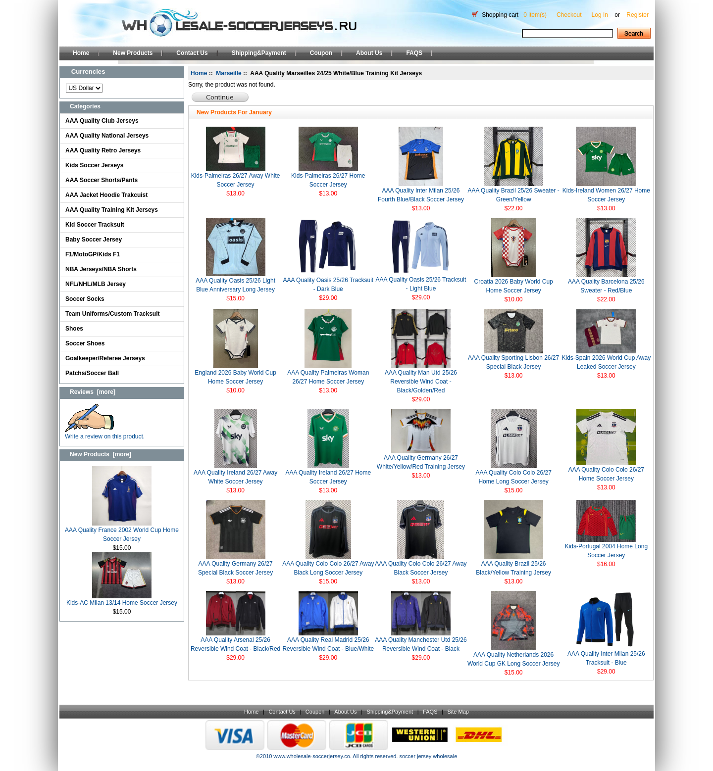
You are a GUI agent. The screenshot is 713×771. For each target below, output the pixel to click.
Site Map (457, 712)
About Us (369, 52)
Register (637, 14)
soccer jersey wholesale (428, 756)
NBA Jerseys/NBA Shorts (101, 269)
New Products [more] (100, 454)
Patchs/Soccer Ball (92, 373)
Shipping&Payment (259, 52)
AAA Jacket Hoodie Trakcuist (106, 195)
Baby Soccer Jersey (93, 239)
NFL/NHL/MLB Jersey (95, 284)
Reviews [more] (92, 391)
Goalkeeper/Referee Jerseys (105, 358)
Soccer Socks (84, 298)
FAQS (414, 52)
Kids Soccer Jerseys (94, 165)
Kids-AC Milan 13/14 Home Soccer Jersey (121, 599)
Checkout (569, 14)
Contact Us (191, 52)
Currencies (88, 71)
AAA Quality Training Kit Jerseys (111, 209)
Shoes (74, 328)
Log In (600, 14)
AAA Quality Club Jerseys (102, 120)
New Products (133, 52)
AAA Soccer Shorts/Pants (101, 180)
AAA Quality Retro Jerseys (103, 150)
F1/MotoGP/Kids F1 (92, 254)
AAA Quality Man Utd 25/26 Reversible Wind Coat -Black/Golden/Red (421, 381)
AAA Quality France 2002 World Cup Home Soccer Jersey (122, 531)
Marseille (228, 73)
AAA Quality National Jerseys (107, 135)
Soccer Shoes (84, 343)
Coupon (321, 52)
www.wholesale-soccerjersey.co (311, 756)
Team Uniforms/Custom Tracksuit (112, 313)
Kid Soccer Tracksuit (94, 224)
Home (81, 52)
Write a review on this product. (105, 433)
